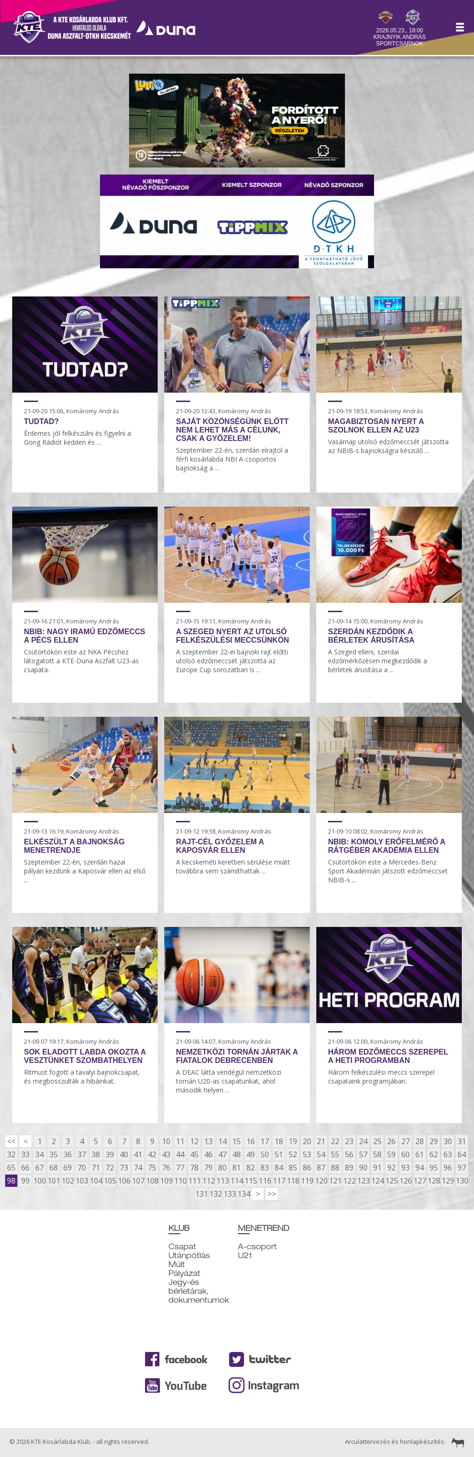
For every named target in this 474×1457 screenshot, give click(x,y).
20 (307, 1141)
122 (349, 1181)
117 (279, 1181)
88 (335, 1167)
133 (229, 1194)
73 (124, 1167)
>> (272, 1194)
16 (250, 1141)
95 (433, 1167)
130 (462, 1181)
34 (39, 1154)
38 (96, 1154)
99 (25, 1181)
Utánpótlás (189, 1255)
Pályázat (184, 1273)
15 (236, 1141)
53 (307, 1154)
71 (96, 1167)
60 (405, 1154)
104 (96, 1181)
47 (222, 1154)
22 (335, 1141)
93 (405, 1167)
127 (419, 1181)
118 (293, 1181)
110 (180, 1181)
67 (39, 1167)
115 (251, 1181)
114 (236, 1181)
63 (447, 1154)
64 (462, 1154)
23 (349, 1141)
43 (166, 1154)
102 (67, 1181)
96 (447, 1167)
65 (11, 1167)
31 (462, 1141)
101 (53, 1181)
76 (166, 1167)
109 (166, 1181)
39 (110, 1154)
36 (67, 1154)
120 (321, 1181)
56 (349, 1154)
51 (279, 1154)
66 (25, 1167)
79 (208, 1167)
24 (363, 1141)
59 (391, 1154)
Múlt (176, 1264)
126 (405, 1181)
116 (265, 1181)
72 (110, 1167)
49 (250, 1154)
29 (433, 1141)
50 (264, 1154)
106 (124, 1181)
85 (293, 1167)
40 (124, 1154)
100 (39, 1181)
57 (363, 1154)
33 (25, 1154)
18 (279, 1141)
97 (462, 1167)
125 (391, 1181)
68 (53, 1167)
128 (434, 1181)
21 (321, 1141)
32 (11, 1154)
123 (363, 1181)
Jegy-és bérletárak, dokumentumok (198, 1291)
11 (180, 1141)
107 (138, 1181)
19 (293, 1141)
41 (138, 1154)
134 (243, 1194)
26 (391, 1141)
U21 (245, 1255)
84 (279, 1167)
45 (194, 1154)
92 (391, 1167)
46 (208, 1154)
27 (405, 1141)
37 (81, 1154)
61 (419, 1154)
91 (377, 1167)
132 (215, 1194)
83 (264, 1167)
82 (250, 1167)
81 (236, 1167)
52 (293, 1154)
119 (307, 1181)
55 (335, 1154)
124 (377, 1181)
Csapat (182, 1246)
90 (363, 1167)
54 (321, 1154)
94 (419, 1167)
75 (152, 1167)
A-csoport (257, 1246)
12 (194, 1141)
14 (222, 1141)
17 (264, 1141)
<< (11, 1141)
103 (82, 1181)
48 (236, 1154)
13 (208, 1141)
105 (110, 1181)
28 (419, 1141)
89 (349, 1167)
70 (81, 1167)
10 (166, 1141)
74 (138, 1167)
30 (447, 1141)
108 (152, 1181)
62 (433, 1154)
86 (307, 1167)
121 (335, 1181)
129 (448, 1181)
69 (67, 1167)
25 (377, 1141)
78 (194, 1167)
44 (180, 1154)
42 (152, 1154)
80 (222, 1167)
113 (222, 1181)
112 (208, 1181)
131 (201, 1194)
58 (377, 1154)
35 (53, 1154)
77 (180, 1167)
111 (194, 1181)
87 (321, 1167)
